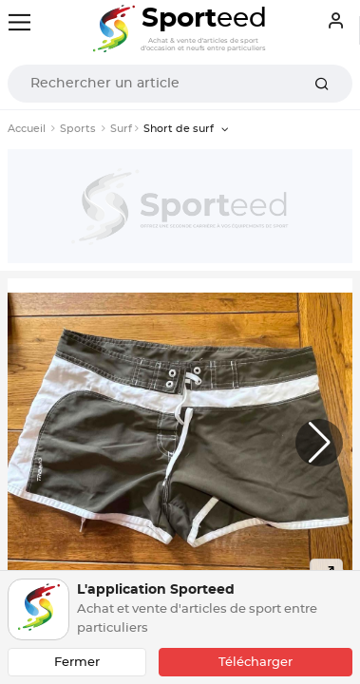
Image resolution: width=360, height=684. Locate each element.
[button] (319, 442)
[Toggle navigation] (19, 22)
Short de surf (180, 129)
